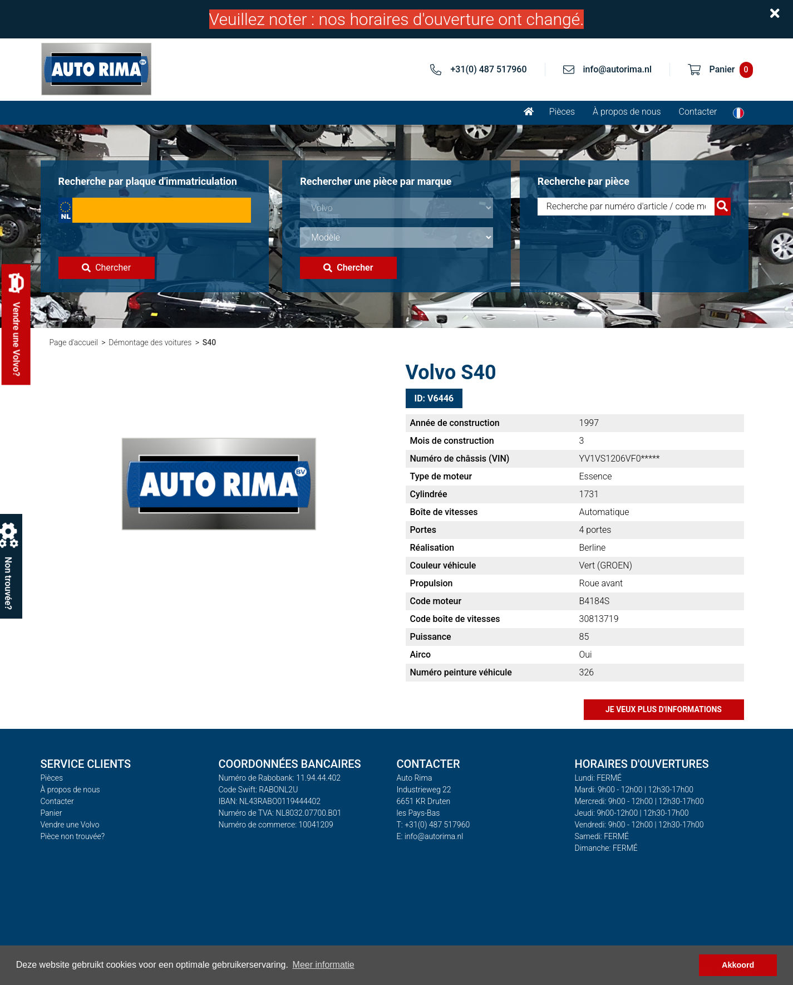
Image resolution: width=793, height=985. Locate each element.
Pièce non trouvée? (73, 836)
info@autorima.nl (617, 69)
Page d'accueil (74, 342)
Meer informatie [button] (323, 964)
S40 (209, 342)
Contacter (698, 111)
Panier (51, 812)
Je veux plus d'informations (663, 709)
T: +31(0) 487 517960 (433, 824)
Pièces (562, 111)
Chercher (106, 267)
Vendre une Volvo (70, 824)
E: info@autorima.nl (430, 836)
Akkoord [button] (738, 965)
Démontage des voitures (150, 342)
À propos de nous (627, 111)
